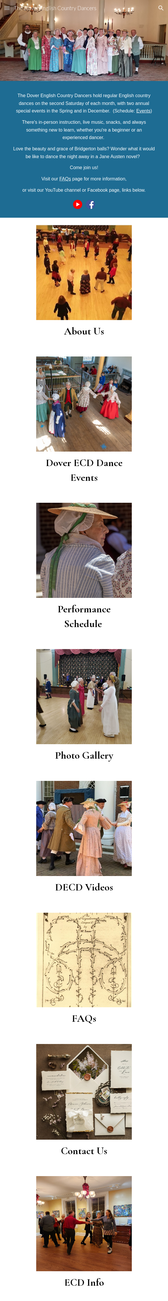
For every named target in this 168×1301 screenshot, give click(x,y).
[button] (7, 8)
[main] (83, 143)
